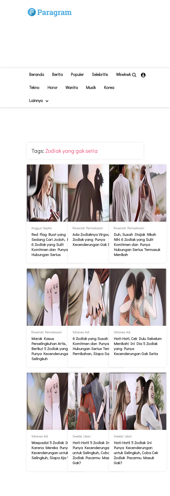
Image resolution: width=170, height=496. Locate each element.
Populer (77, 74)
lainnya (39, 100)
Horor (52, 87)
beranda (36, 74)
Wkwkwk (123, 74)
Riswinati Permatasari (88, 228)
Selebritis (100, 74)
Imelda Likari (82, 436)
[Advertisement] (111, 36)
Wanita (71, 87)
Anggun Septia (41, 228)
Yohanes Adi (81, 332)
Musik (91, 87)
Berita (57, 74)
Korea (109, 87)
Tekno (34, 87)
